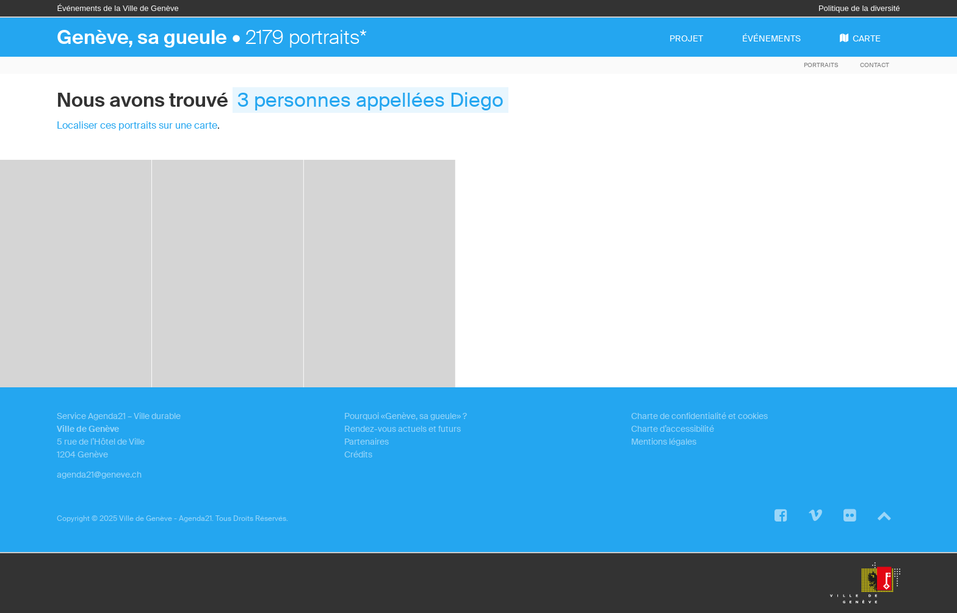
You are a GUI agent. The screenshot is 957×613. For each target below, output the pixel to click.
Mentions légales (663, 441)
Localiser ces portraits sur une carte (137, 125)
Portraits (821, 65)
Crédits (358, 454)
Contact (874, 65)
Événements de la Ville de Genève (117, 8)
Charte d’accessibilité (672, 428)
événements (771, 38)
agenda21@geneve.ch (99, 474)
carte (860, 38)
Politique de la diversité (859, 8)
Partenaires (366, 441)
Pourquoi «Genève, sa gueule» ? (405, 415)
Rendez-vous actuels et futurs (402, 428)
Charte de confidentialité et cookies (699, 415)
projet (686, 38)
